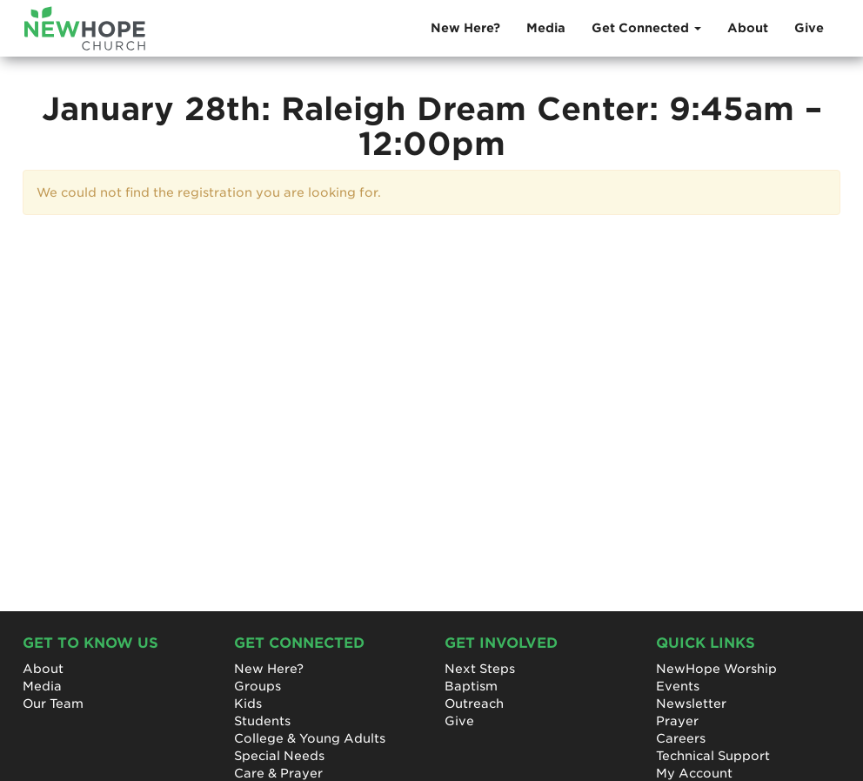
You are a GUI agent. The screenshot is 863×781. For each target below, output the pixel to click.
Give (809, 28)
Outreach (474, 703)
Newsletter (691, 703)
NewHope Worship (716, 669)
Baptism (471, 686)
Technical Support (713, 756)
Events (677, 686)
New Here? (465, 28)
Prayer (677, 721)
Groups (257, 686)
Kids (248, 703)
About (747, 28)
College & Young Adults (309, 738)
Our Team (53, 703)
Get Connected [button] (646, 28)
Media (545, 28)
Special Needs (279, 756)
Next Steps (480, 669)
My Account (694, 773)
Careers (681, 738)
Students (262, 721)
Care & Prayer (278, 773)
